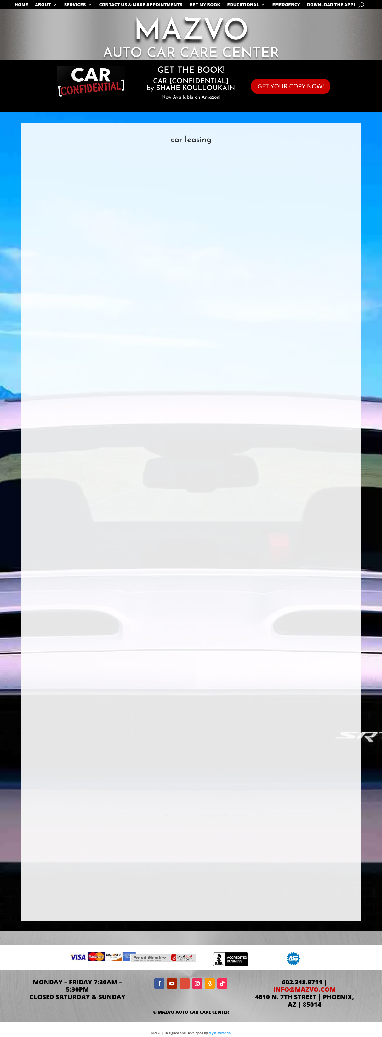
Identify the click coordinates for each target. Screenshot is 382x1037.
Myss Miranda (220, 1033)
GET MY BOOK (205, 5)
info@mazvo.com (304, 989)
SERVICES (75, 5)
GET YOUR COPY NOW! (290, 86)
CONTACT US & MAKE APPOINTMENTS (141, 5)
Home (21, 5)
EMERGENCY (286, 5)
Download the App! (331, 5)
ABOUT (43, 5)
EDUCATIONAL (243, 5)
